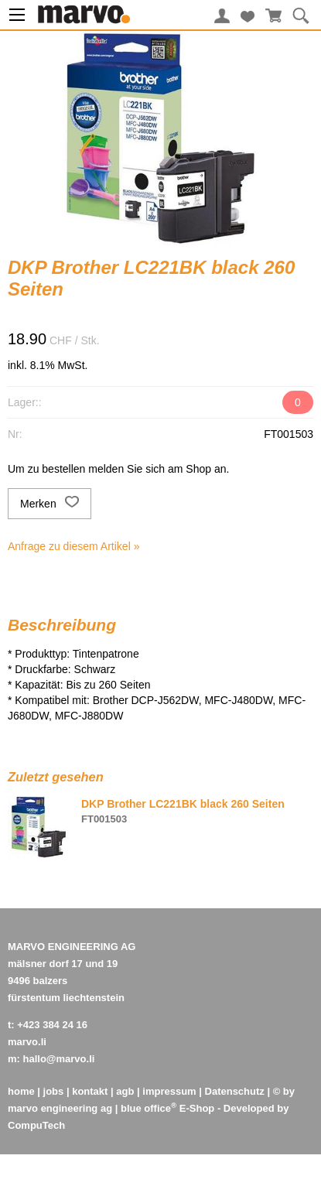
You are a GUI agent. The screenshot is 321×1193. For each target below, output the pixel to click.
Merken (49, 503)
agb (125, 1091)
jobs (53, 1091)
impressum (169, 1091)
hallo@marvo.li (59, 1059)
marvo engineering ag (60, 1108)
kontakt (90, 1091)
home (21, 1091)
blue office (148, 1108)
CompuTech (36, 1125)
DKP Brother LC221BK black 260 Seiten (183, 804)
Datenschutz (235, 1091)
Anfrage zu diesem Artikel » (73, 546)
